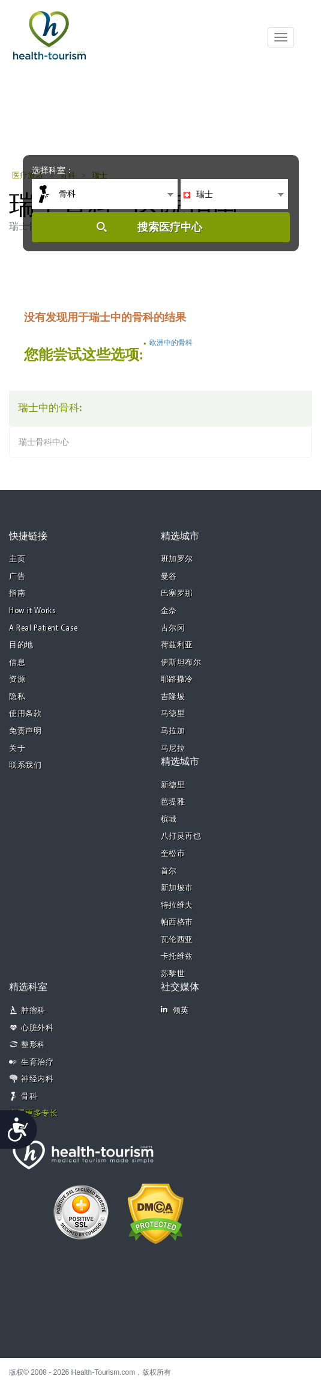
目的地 (21, 645)
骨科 (29, 1097)
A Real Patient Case (43, 628)
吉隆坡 (173, 697)
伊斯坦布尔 (181, 663)
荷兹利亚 (177, 645)
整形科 (33, 1045)
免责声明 (25, 731)
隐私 (17, 697)
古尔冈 (173, 628)
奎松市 (173, 854)
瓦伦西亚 (177, 940)
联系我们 (25, 765)
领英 (175, 1010)
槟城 (169, 820)
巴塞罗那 (177, 594)
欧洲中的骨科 (171, 342)
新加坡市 (177, 888)
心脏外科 (37, 1028)
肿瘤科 (33, 1011)
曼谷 (169, 577)
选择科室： (53, 170)
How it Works (32, 611)
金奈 (169, 611)
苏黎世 (173, 974)
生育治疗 (37, 1062)
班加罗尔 (177, 559)
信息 (17, 663)
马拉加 (173, 731)
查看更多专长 (33, 1113)
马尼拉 (173, 749)
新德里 (173, 785)
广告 (17, 577)
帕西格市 (177, 922)
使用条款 (25, 714)
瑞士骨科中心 (44, 442)
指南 (17, 594)
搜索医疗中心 (169, 227)
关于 (17, 749)
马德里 (173, 714)
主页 (17, 559)
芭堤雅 (173, 802)
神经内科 (37, 1079)
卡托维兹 (177, 957)
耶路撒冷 (177, 679)
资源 (17, 679)
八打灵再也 (181, 836)
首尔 (169, 871)
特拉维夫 (177, 906)
